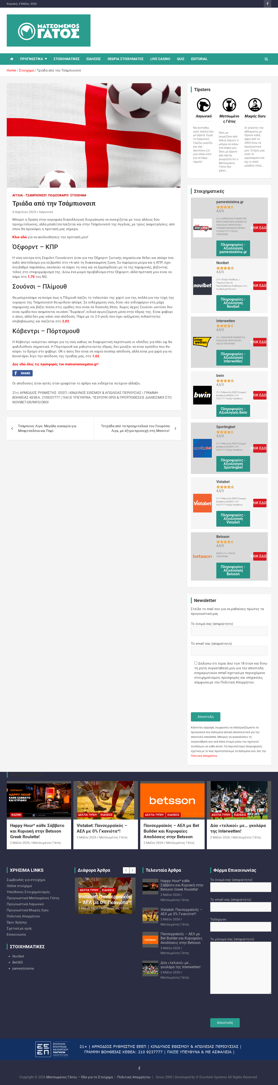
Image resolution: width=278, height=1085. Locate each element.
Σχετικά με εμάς (19, 928)
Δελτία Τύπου (87, 814)
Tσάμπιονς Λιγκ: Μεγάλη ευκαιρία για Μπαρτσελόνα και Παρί (47, 428)
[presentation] (225, 699)
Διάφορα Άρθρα (94, 870)
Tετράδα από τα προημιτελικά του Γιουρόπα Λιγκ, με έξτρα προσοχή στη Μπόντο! (135, 428)
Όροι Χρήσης (17, 922)
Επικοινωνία (16, 934)
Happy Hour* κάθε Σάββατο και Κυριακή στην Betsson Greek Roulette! (37, 831)
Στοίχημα (78, 195)
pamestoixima (23, 968)
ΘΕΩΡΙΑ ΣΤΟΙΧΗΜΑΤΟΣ (126, 59)
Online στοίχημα (19, 886)
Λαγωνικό (46, 212)
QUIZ (180, 59)
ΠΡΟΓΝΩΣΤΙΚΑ (31, 59)
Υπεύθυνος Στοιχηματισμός (28, 892)
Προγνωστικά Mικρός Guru (27, 910)
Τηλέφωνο (240, 923)
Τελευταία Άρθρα (163, 870)
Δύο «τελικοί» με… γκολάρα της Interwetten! (238, 828)
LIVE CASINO (160, 59)
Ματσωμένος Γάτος (46, 843)
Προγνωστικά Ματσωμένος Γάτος (33, 898)
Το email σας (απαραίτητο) (229, 647)
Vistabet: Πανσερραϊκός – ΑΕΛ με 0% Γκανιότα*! (102, 828)
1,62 (95, 356)
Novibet (18, 956)
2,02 (65, 321)
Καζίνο (16, 814)
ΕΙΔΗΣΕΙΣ (93, 59)
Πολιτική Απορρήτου (204, 755)
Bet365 (17, 962)
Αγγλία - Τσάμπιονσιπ (29, 195)
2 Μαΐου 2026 (20, 843)
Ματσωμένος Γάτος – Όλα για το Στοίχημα (79, 1077)
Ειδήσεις (107, 814)
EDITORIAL (199, 59)
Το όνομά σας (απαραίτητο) (229, 627)
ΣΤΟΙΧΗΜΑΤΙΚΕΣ (67, 59)
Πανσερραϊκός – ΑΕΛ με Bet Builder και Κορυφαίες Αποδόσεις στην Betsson (171, 831)
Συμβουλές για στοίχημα (26, 880)
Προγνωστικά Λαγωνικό (25, 904)
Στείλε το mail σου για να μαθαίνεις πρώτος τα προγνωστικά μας (227, 611)
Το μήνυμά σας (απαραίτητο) (240, 966)
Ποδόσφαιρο (58, 195)
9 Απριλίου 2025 (24, 212)
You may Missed (26, 774)
